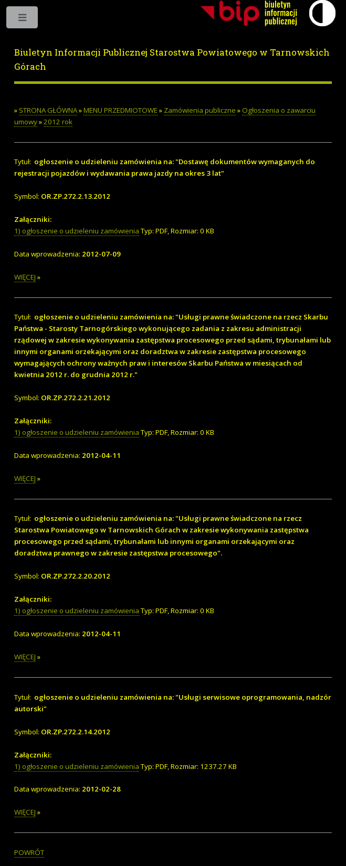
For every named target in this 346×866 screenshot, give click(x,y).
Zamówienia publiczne (200, 110)
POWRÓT (29, 852)
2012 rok (58, 121)
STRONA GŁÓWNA (48, 110)
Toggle (23, 19)
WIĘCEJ (25, 277)
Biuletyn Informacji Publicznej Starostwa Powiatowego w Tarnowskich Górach (172, 60)
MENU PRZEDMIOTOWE (120, 110)
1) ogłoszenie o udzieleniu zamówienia (76, 231)
